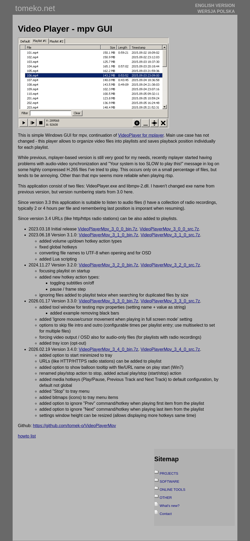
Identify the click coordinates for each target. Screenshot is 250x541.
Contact (166, 514)
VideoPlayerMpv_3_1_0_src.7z (170, 235)
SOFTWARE (169, 481)
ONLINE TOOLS (172, 490)
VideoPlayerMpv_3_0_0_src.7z (169, 229)
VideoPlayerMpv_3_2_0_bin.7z (108, 265)
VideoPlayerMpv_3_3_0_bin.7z (108, 301)
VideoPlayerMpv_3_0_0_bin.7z (107, 229)
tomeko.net (35, 8)
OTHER (166, 498)
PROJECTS (169, 473)
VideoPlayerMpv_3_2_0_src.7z (170, 265)
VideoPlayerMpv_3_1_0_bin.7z (108, 235)
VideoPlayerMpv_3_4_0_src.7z (170, 349)
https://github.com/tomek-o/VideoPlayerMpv (74, 425)
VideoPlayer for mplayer (141, 135)
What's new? (169, 506)
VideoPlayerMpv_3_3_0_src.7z (170, 301)
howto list (27, 436)
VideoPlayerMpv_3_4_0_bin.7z (108, 349)
